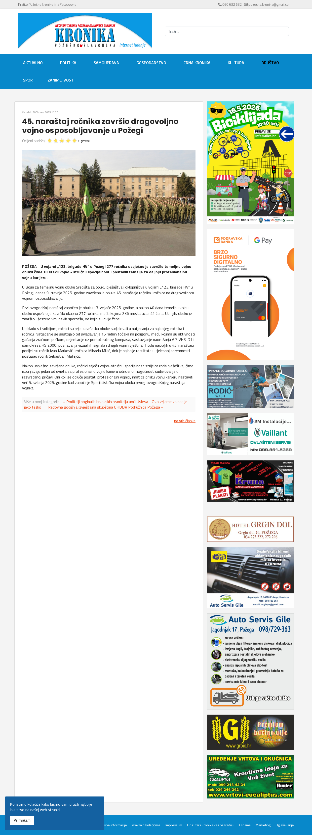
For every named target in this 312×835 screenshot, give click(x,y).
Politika (68, 63)
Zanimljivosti (61, 80)
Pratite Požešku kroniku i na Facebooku (47, 4)
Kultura (236, 63)
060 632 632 (232, 4)
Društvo (270, 63)
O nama (245, 825)
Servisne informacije (111, 825)
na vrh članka (184, 421)
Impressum (173, 825)
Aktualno (33, 63)
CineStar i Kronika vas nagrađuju (210, 825)
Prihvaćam (22, 820)
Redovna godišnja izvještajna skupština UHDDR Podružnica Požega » (105, 407)
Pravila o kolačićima (146, 825)
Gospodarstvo (151, 63)
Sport (29, 80)
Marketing (263, 825)
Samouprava (106, 63)
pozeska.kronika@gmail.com (269, 4)
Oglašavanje (284, 825)
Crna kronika (197, 63)
